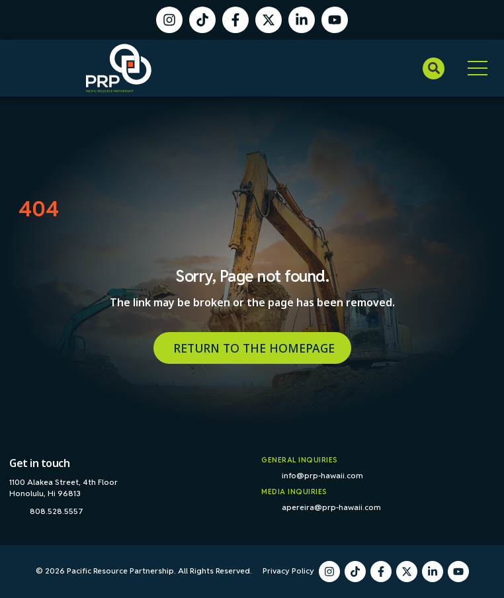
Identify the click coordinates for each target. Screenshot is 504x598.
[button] (433, 68)
